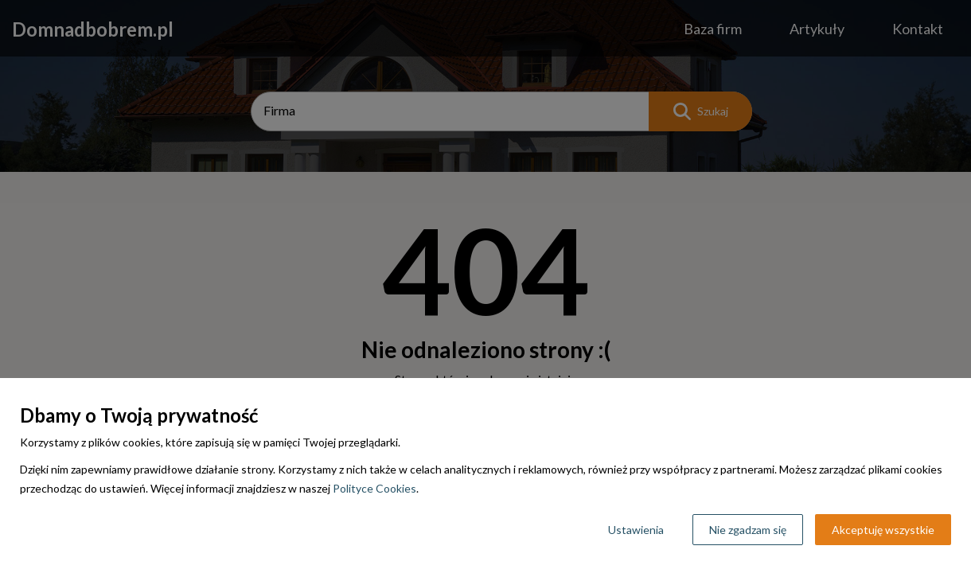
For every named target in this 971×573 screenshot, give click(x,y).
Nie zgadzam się (747, 529)
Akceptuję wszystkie (883, 529)
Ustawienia (636, 529)
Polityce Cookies (374, 488)
